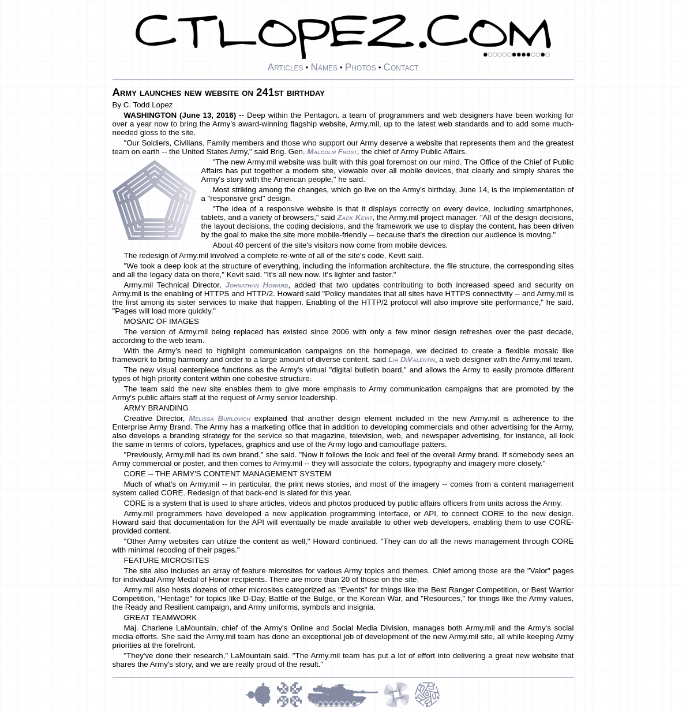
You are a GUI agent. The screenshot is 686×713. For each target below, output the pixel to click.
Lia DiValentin (411, 359)
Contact (400, 67)
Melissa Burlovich (219, 418)
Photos (360, 67)
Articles (285, 67)
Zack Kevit (354, 217)
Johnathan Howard (256, 285)
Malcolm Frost (332, 151)
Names (324, 67)
